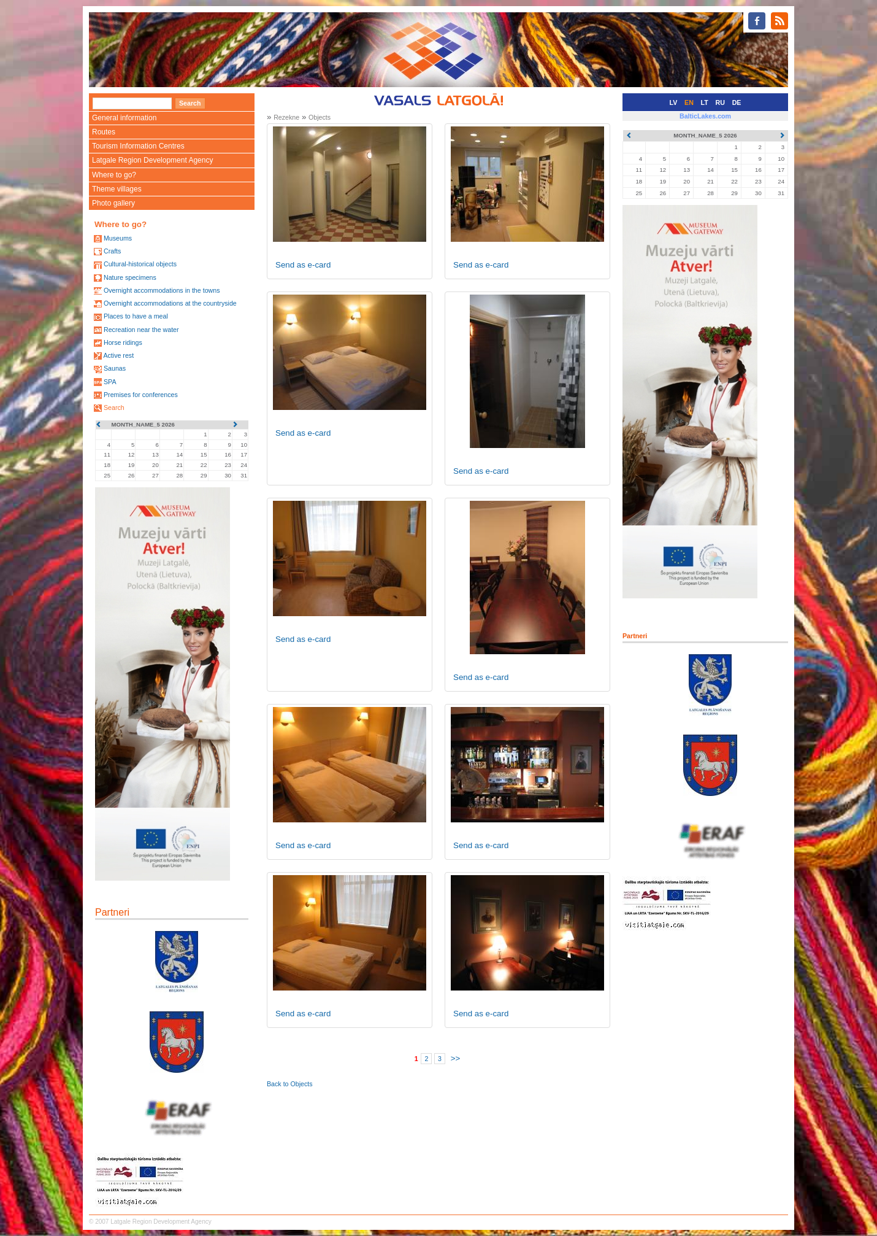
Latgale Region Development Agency (152, 160)
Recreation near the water (141, 329)
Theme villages (117, 189)
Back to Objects (290, 1083)
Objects (319, 117)
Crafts (112, 251)
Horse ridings (123, 342)
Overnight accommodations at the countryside (170, 303)
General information (124, 118)
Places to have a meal (136, 316)
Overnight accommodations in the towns (162, 290)
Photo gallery (113, 203)
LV (674, 102)
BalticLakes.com (705, 116)
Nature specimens (130, 277)
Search (114, 407)
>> (456, 1058)
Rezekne (286, 117)
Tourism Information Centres (138, 146)
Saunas (115, 368)
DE (736, 102)
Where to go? (114, 175)
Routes (103, 132)
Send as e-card (303, 264)
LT (704, 102)
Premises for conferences (141, 394)
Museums (118, 238)
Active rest (118, 355)
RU (720, 102)
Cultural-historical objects (140, 264)
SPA (110, 381)
